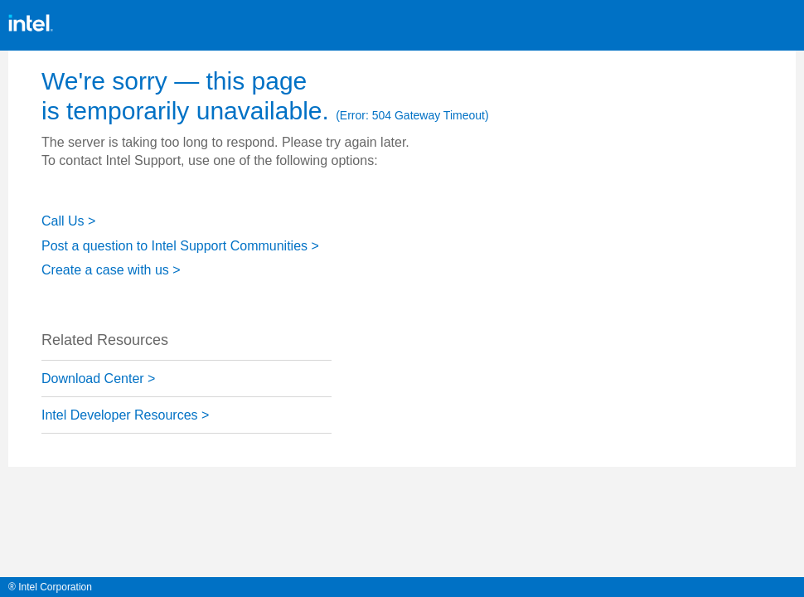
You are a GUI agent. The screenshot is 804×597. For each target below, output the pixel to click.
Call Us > (68, 221)
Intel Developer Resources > (125, 415)
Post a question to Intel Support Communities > (180, 246)
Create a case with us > (111, 270)
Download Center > (98, 378)
